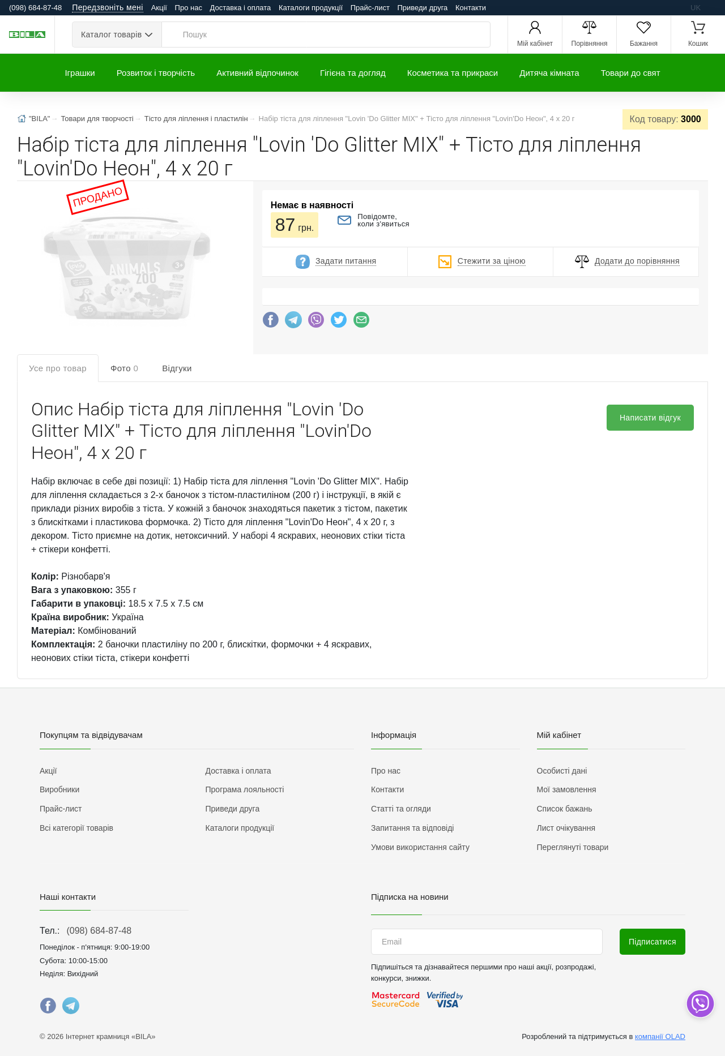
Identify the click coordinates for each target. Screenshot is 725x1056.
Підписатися (652, 941)
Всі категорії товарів (76, 827)
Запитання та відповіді (412, 827)
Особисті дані (562, 770)
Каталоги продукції (311, 7)
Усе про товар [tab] (58, 368)
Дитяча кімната (549, 73)
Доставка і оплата (240, 7)
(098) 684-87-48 (98, 930)
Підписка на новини (410, 897)
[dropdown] (700, 1003)
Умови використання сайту (420, 847)
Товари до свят (630, 73)
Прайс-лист (370, 7)
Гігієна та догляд (353, 73)
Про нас (188, 7)
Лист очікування (566, 827)
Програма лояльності (245, 789)
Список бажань (564, 808)
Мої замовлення (566, 789)
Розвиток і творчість (156, 73)
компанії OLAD (660, 1036)
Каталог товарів (111, 34)
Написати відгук (650, 417)
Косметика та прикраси (452, 73)
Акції (159, 7)
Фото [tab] (124, 368)
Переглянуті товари (573, 847)
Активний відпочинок (257, 73)
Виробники (59, 789)
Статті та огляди (401, 808)
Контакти (470, 7)
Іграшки (80, 73)
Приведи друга (422, 7)
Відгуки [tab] (177, 368)
